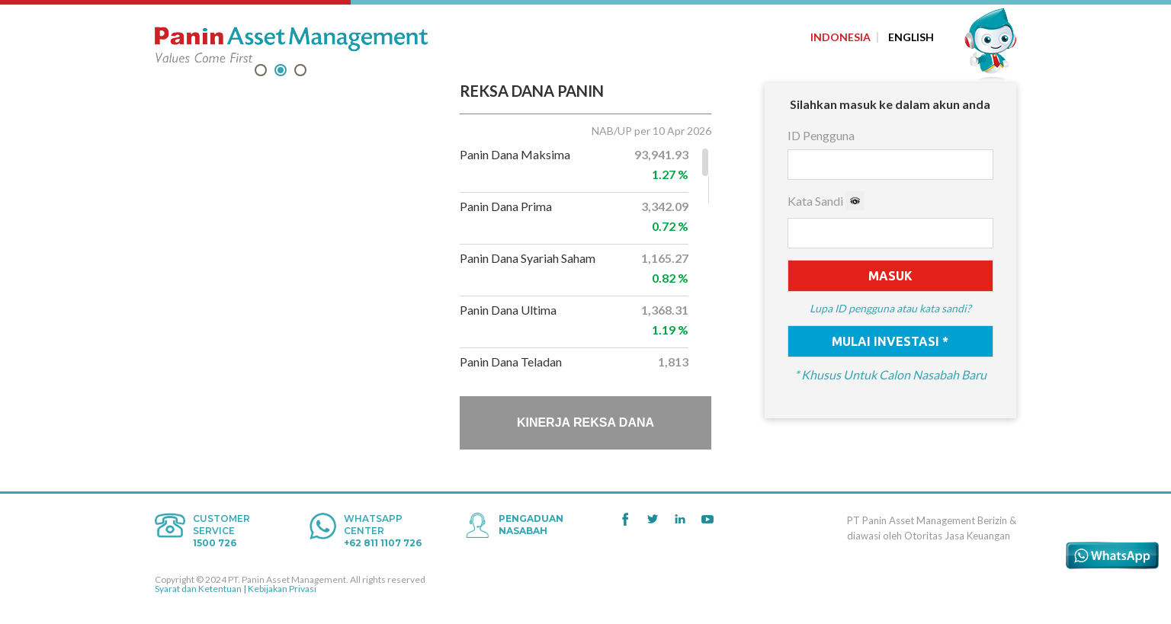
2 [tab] (280, 72)
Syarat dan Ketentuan (198, 588)
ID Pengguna (821, 136)
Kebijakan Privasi (282, 588)
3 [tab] (300, 72)
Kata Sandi (826, 200)
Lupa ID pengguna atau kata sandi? (890, 308)
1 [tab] (260, 72)
